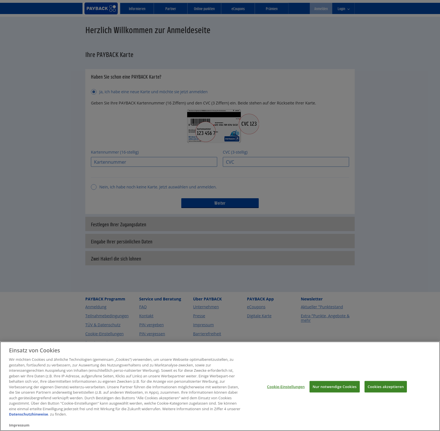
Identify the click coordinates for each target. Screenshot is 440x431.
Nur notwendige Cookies (335, 391)
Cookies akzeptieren (386, 391)
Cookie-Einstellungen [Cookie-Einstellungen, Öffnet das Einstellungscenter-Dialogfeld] (286, 391)
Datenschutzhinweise (28, 419)
